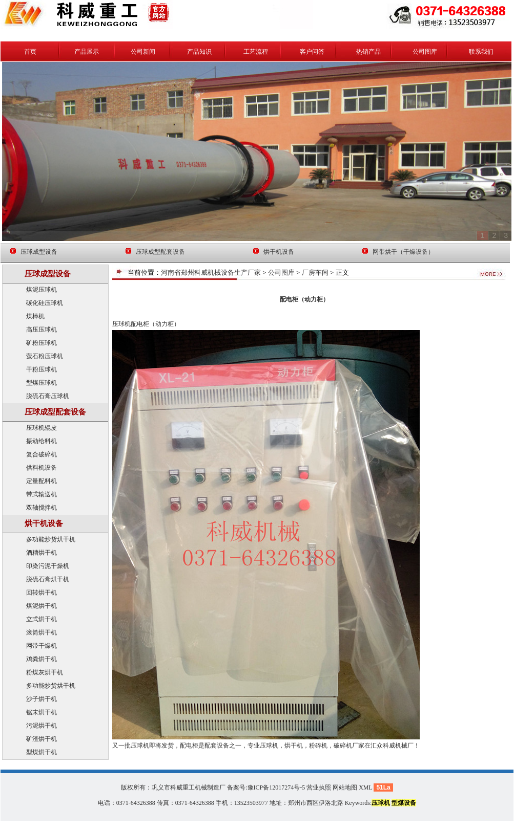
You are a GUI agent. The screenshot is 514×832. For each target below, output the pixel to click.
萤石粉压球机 (44, 356)
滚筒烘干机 (41, 632)
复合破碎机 (41, 454)
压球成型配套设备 (160, 251)
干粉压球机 (41, 369)
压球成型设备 (38, 251)
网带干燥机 (41, 645)
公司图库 (425, 51)
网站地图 (345, 787)
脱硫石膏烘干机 (47, 579)
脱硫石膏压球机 (47, 396)
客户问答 (312, 51)
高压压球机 (41, 329)
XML (365, 787)
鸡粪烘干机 (41, 659)
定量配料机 (41, 481)
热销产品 (368, 51)
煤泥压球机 (41, 289)
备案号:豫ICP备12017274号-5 (266, 787)
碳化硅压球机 (44, 302)
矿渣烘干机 (41, 738)
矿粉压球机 (41, 342)
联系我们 (481, 51)
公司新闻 (143, 51)
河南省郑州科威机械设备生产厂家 (211, 272)
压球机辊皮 (41, 427)
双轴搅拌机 (41, 507)
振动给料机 (41, 441)
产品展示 (86, 51)
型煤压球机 (41, 382)
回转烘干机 (41, 592)
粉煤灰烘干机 (44, 672)
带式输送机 (41, 494)
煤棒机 (35, 316)
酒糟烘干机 (41, 552)
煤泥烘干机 (41, 605)
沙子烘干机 (41, 699)
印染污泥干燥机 (47, 566)
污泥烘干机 (41, 725)
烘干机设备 (278, 251)
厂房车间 (315, 272)
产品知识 (199, 51)
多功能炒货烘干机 (50, 539)
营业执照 (318, 787)
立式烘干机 (41, 619)
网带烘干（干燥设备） (403, 251)
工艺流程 (255, 51)
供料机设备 (41, 467)
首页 (30, 51)
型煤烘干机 (41, 752)
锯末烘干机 (41, 712)
